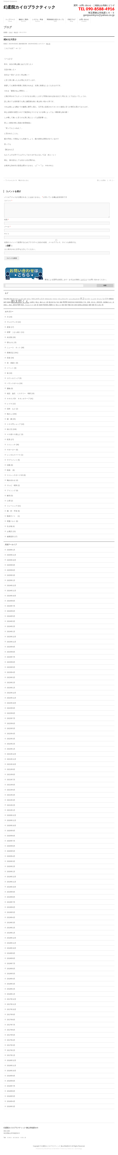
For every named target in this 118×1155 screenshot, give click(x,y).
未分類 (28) (11, 340)
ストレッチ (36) (13, 447)
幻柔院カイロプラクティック (29, 7)
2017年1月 (11, 1058)
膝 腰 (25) (11, 422)
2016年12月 (11, 1063)
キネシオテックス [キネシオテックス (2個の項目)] (37, 301)
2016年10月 (11, 1074)
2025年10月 (11, 563)
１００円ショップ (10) (15, 427)
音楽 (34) (10, 361)
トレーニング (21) (14, 509)
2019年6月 (11, 910)
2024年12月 (11, 588)
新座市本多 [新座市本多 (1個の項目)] (71, 305)
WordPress (48, 1149)
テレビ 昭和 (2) (13, 488)
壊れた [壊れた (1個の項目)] (37, 305)
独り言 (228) (12, 432)
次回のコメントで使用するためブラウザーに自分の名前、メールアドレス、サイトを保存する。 (40, 245)
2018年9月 (11, 956)
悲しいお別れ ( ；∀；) (105, 180)
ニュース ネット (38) (15, 350)
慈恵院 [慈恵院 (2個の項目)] (65, 305)
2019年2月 (11, 931)
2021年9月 (11, 772)
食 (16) (9, 376)
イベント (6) (11, 371)
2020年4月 (11, 859)
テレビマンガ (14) (14, 325)
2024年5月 (11, 619)
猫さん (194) (12, 417)
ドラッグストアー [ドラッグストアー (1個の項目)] (63, 301)
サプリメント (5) (13, 463)
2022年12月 (11, 696)
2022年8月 (11, 716)
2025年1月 (11, 583)
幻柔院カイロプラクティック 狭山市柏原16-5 (56, 1146)
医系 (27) (10, 442)
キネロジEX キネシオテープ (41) (20, 401)
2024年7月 (11, 609)
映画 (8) (11, 473)
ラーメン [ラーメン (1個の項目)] (99, 301)
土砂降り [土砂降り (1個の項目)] (32, 305)
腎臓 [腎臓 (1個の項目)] (69, 307)
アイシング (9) (12, 493)
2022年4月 (11, 736)
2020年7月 (11, 844)
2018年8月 (11, 961)
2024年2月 (11, 629)
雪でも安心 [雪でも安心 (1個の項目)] (98, 307)
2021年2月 (11, 808)
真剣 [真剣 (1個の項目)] (63, 307)
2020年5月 (11, 854)
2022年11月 (11, 701)
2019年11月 (11, 885)
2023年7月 (11, 660)
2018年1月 (11, 997)
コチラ (83, 282)
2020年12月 (11, 818)
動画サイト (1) (13, 519)
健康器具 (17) (12, 539)
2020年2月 (11, 869)
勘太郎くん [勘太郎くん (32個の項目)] (20, 304)
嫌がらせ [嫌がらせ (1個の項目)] (42, 305)
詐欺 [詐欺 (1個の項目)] (72, 307)
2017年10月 (11, 1012)
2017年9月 (11, 1017)
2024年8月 (11, 604)
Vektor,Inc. (70, 1149)
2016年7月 (11, 1089)
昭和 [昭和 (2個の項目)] (19, 308)
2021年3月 (11, 803)
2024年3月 (11, 624)
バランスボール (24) (14, 386)
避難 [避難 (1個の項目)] (90, 307)
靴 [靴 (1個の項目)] (102, 307)
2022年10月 (11, 706)
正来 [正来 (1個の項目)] (35, 307)
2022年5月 (11, 731)
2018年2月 (11, 992)
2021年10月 (11, 767)
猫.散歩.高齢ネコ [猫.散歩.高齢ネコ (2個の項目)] (49, 308)
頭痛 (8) (10, 468)
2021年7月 (11, 782)
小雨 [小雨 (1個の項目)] (47, 305)
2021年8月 (11, 777)
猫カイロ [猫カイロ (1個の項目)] (58, 307)
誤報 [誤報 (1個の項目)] (75, 307)
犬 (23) (9, 320)
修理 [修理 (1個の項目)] (5, 305)
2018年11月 (11, 946)
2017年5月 (11, 1038)
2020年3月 (11, 864)
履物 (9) (10, 391)
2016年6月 (11, 1094)
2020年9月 (11, 833)
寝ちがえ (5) (11, 345)
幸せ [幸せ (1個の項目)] (54, 305)
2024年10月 (11, 599)
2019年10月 (11, 890)
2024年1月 (11, 634)
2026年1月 (11, 553)
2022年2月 (11, 747)
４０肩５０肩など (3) (15, 437)
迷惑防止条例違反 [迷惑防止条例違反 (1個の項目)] (82, 307)
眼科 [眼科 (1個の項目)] (66, 307)
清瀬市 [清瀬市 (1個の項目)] (41, 307)
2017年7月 (11, 1028)
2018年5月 (11, 976)
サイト (6, 237)
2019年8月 (11, 900)
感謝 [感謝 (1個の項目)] (61, 305)
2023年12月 (11, 640)
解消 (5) (10, 499)
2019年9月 (11, 895)
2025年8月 (11, 573)
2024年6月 (11, 614)
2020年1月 (11, 874)
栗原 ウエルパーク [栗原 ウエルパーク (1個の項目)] (27, 307)
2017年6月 (11, 1033)
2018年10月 (11, 951)
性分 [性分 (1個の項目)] (58, 305)
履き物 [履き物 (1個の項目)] (51, 305)
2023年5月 (11, 670)
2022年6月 (11, 726)
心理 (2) (10, 504)
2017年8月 (11, 1022)
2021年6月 (11, 788)
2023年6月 (11, 665)
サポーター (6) (12, 453)
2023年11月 (11, 645)
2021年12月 (11, 757)
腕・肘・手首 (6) (13, 514)
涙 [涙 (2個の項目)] (37, 308)
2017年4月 (11, 1043)
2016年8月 (11, 1084)
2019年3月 (11, 925)
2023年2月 (11, 685)
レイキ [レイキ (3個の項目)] (105, 301)
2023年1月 (11, 691)
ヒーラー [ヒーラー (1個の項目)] (87, 301)
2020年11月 (11, 823)
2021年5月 (11, 793)
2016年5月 (11, 1099)
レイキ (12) (11, 407)
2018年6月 (11, 971)
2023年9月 (11, 650)
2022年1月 (11, 752)
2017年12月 (11, 1002)
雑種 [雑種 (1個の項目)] (93, 307)
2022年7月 (11, 721)
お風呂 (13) (11, 534)
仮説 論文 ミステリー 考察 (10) (20, 396)
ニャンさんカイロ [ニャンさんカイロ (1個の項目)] (74, 301)
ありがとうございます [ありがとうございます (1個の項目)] (19, 301)
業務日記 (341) (12, 356)
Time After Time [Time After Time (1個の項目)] (8, 301)
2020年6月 (11, 849)
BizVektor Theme (59, 1149)
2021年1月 (11, 813)
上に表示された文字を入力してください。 (20, 252)
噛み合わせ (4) (12, 483)
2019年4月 (11, 920)
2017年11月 (11, 1007)
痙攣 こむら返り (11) (15, 335)
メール (7, 230)
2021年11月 (11, 762)
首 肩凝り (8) (12, 366)
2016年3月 (11, 1109)
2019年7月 (11, 905)
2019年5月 (11, 915)
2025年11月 (11, 558)
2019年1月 (11, 936)
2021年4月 (11, 798)
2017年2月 (11, 1053)
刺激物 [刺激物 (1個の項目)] (9, 305)
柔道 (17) (10, 330)
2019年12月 (11, 880)
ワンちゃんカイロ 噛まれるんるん (16, 180)
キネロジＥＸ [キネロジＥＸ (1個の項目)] (49, 301)
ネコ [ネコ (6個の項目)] (82, 301)
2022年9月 (11, 711)
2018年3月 (11, 987)
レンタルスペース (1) (15, 458)
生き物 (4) (11, 529)
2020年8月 (11, 839)
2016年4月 (11, 1104)
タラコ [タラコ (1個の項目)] (55, 301)
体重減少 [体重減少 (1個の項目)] (111, 301)
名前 (6, 222)
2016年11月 (11, 1068)
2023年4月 (11, 675)
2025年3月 (11, 578)
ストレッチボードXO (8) (16, 478)
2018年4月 (11, 982)
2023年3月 (11, 680)
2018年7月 (11, 966)
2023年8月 (11, 655)
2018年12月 (11, 941)
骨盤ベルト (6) (12, 524)
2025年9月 (11, 568)
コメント (8, 201)
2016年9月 (11, 1079)
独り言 (48, 43)
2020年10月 (11, 828)
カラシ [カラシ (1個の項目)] (29, 301)
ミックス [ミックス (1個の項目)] (93, 301)
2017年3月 (11, 1048)
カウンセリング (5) (14, 381)
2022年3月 (11, 742)
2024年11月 (11, 593)
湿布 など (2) (12, 412)
